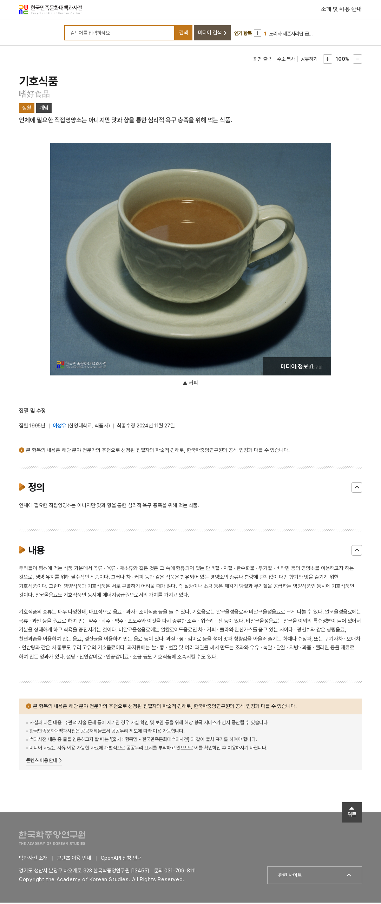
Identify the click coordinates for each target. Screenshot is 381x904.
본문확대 (327, 60)
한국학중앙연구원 (52, 839)
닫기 (357, 489)
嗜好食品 (34, 95)
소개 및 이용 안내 (341, 10)
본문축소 (357, 60)
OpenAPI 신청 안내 (121, 859)
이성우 (59, 427)
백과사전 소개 (33, 859)
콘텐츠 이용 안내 (41, 762)
